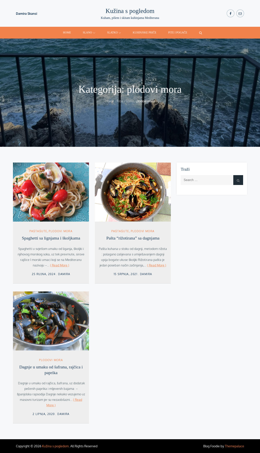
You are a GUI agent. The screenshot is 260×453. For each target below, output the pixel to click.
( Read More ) (59, 265)
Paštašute (38, 231)
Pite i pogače (177, 32)
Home (67, 32)
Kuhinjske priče (144, 32)
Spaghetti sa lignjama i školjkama (51, 238)
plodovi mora (60, 231)
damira (64, 274)
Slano (89, 32)
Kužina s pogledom (130, 10)
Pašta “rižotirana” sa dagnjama (132, 238)
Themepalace (234, 446)
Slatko (114, 32)
